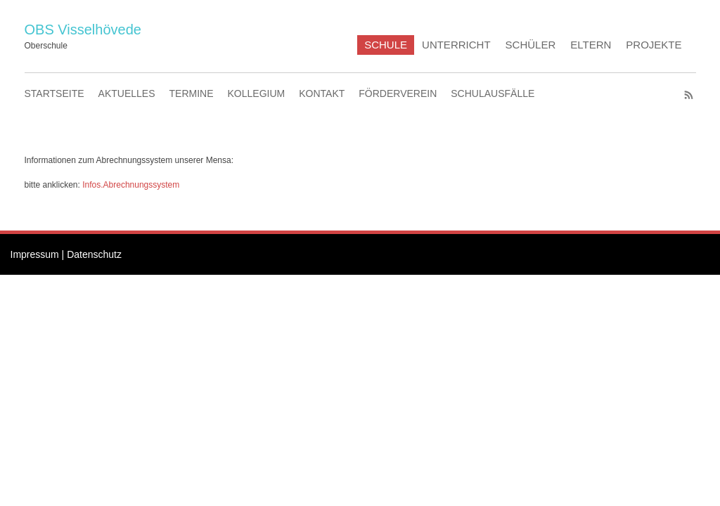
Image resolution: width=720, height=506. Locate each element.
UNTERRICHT (456, 45)
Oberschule (46, 46)
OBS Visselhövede (83, 29)
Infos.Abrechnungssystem (130, 185)
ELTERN (590, 45)
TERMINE (191, 93)
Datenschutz (94, 254)
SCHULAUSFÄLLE (492, 93)
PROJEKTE (653, 45)
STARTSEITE (54, 93)
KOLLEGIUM (256, 93)
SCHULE (385, 45)
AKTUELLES (126, 93)
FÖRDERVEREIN (398, 93)
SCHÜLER (531, 45)
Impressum (35, 254)
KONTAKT (322, 93)
